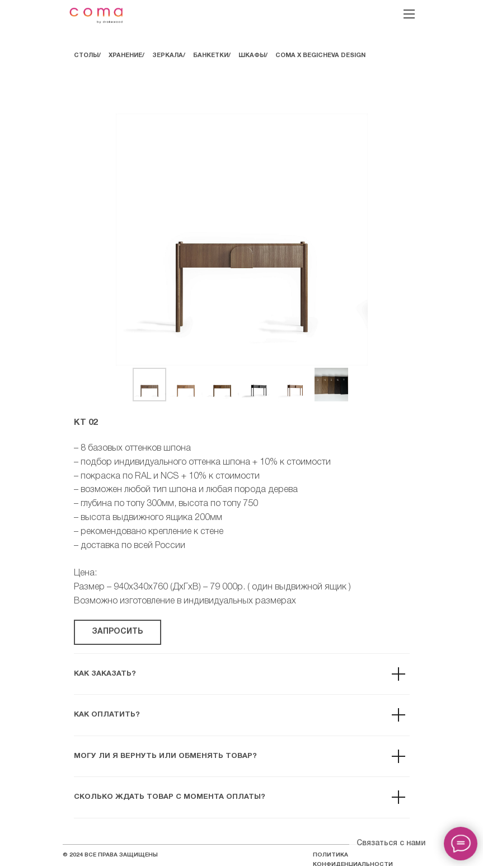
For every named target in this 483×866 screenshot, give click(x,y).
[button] (117, 632)
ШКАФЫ (251, 55)
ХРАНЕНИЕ (125, 55)
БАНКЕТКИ (210, 55)
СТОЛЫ (86, 55)
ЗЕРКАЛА (167, 55)
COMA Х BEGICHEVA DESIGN (320, 55)
